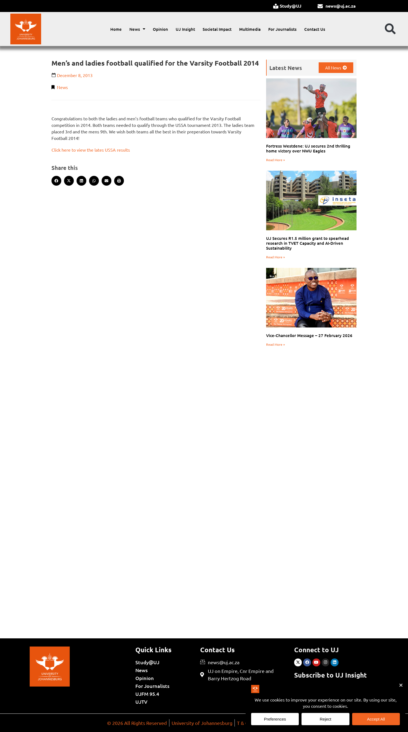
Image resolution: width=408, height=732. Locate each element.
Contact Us (314, 29)
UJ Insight (185, 29)
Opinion (160, 29)
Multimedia (250, 29)
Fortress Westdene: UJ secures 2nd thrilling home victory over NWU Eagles (308, 148)
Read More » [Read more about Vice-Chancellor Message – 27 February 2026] (275, 344)
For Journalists (282, 29)
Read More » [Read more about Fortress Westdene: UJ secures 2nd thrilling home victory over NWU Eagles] (275, 160)
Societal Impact (217, 29)
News (137, 29)
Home (116, 29)
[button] (390, 29)
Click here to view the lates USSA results (90, 149)
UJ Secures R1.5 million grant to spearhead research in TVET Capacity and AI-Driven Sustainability (307, 243)
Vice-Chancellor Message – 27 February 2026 (309, 335)
